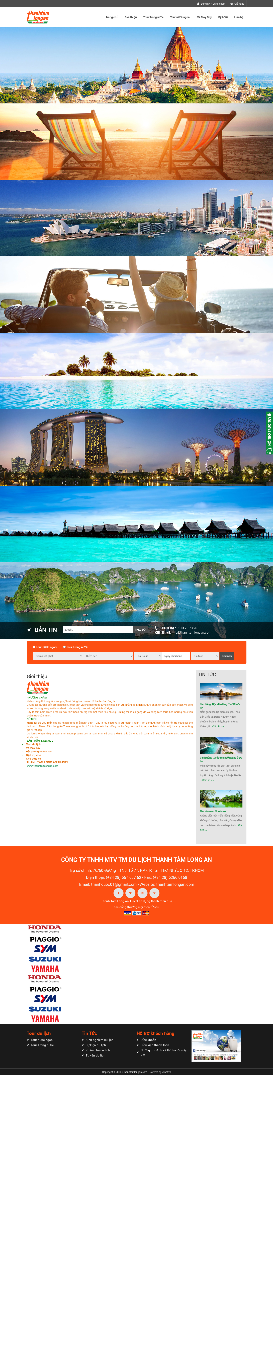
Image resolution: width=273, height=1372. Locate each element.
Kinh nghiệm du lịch (99, 1040)
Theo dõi (140, 629)
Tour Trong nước (153, 17)
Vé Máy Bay (204, 17)
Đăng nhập (219, 3)
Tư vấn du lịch (95, 1055)
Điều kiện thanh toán (155, 1045)
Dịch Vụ (223, 17)
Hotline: (179, 628)
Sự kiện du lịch (96, 1045)
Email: (186, 632)
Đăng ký (205, 3)
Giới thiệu (131, 17)
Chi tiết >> (218, 726)
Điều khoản (148, 1040)
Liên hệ (238, 17)
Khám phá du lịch (98, 1050)
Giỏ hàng (239, 3)
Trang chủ (112, 17)
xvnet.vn (166, 1071)
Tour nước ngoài (180, 17)
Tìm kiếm (226, 656)
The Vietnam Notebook (213, 811)
